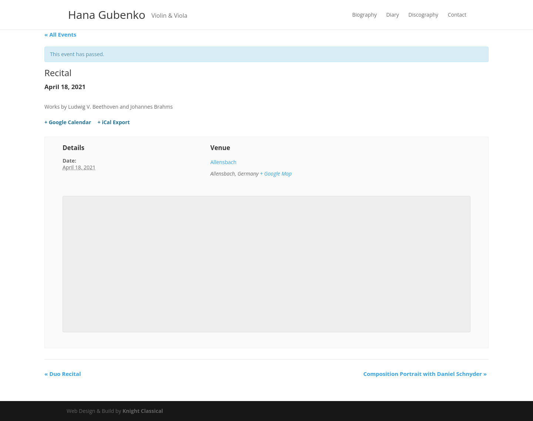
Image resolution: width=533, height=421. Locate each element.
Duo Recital (62, 373)
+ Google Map (276, 173)
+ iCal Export (114, 122)
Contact (457, 15)
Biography (364, 15)
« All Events (60, 34)
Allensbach (223, 162)
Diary (392, 15)
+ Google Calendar (67, 122)
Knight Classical (143, 410)
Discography (423, 15)
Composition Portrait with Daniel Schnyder (425, 373)
